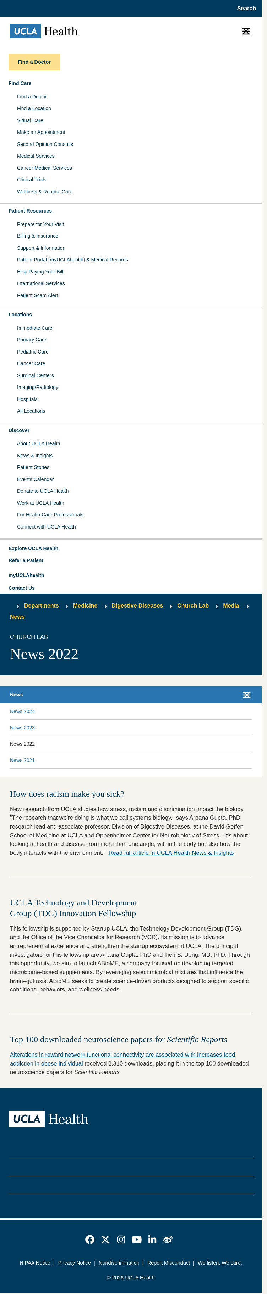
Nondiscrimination (119, 1263)
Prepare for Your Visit (40, 224)
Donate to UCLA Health (43, 491)
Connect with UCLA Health (46, 527)
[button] (131, 549)
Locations (20, 314)
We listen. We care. (220, 1263)
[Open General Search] (244, 8)
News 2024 (22, 711)
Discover (19, 430)
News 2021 (22, 760)
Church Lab (193, 606)
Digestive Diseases (137, 606)
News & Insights (35, 455)
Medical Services (36, 156)
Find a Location (34, 108)
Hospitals (27, 399)
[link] (90, 1239)
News (17, 617)
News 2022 (22, 744)
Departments (41, 606)
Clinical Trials (31, 179)
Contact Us (22, 588)
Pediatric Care (33, 352)
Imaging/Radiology (37, 387)
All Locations (31, 411)
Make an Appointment (41, 132)
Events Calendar (35, 479)
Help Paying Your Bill (40, 272)
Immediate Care (35, 328)
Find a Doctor (32, 97)
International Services (41, 283)
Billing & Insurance (37, 236)
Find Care (20, 83)
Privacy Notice (74, 1263)
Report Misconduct (168, 1263)
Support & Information (41, 248)
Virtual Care (30, 120)
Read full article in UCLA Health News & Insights (171, 852)
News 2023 (22, 727)
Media (231, 606)
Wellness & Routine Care (44, 191)
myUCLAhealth (26, 575)
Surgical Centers (35, 375)
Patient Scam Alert (37, 295)
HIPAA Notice (35, 1263)
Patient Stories (33, 467)
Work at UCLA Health (40, 503)
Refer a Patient (26, 560)
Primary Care (31, 340)
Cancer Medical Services (44, 168)
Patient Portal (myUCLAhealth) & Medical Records (72, 259)
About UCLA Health (38, 443)
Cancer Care (31, 363)
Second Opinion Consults (45, 144)
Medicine (85, 606)
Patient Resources (30, 211)
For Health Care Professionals (50, 515)
